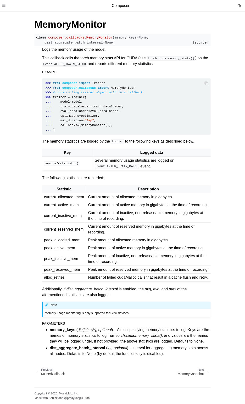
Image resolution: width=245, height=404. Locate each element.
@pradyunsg (72, 398)
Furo (86, 398)
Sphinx (53, 398)
